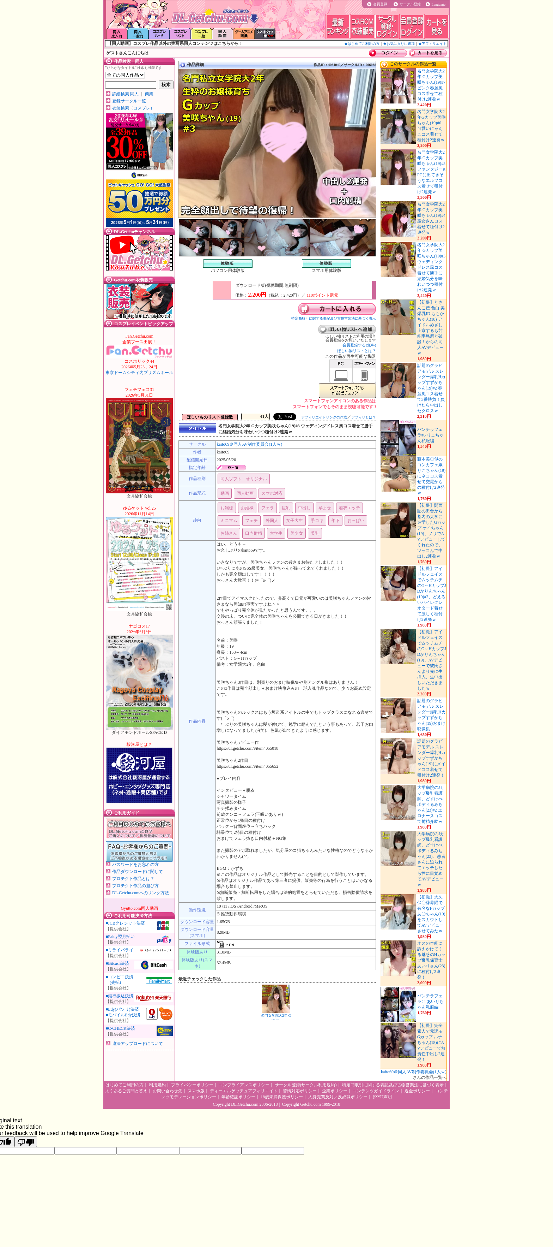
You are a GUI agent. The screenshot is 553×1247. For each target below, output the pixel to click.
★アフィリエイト (432, 44)
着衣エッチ (349, 507)
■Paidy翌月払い (120, 936)
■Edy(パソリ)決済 (122, 1009)
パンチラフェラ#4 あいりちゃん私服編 (430, 1001)
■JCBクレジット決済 (125, 923)
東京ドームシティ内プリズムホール (139, 367)
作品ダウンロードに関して (137, 871)
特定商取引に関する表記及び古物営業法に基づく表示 (333, 318)
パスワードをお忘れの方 (135, 864)
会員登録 (380, 4)
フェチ (251, 520)
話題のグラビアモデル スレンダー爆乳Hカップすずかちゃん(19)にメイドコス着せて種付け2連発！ (431, 758)
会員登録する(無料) (359, 345)
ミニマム (228, 520)
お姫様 (247, 507)
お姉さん (228, 533)
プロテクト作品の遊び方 (135, 885)
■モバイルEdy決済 (122, 1015)
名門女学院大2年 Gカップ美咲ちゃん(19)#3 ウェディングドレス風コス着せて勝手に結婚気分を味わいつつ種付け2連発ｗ (431, 267)
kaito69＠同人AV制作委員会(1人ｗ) (249, 444)
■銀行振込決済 (119, 995)
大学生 (276, 533)
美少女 (296, 533)
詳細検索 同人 (125, 93)
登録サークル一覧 (129, 101)
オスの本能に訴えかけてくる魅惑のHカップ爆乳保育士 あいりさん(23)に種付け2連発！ (431, 960)
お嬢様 (226, 507)
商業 (149, 93)
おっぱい (355, 520)
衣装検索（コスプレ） (133, 108)
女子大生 (294, 520)
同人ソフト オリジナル (243, 478)
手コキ (317, 520)
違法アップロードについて (137, 1043)
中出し (304, 507)
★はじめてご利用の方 (361, 44)
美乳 (315, 533)
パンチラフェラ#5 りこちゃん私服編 (430, 435)
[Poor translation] (25, 1141)
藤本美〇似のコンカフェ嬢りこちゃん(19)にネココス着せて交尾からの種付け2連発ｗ (431, 476)
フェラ (267, 507)
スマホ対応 (271, 493)
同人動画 (245, 493)
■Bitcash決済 (117, 963)
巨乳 (286, 507)
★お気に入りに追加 (399, 44)
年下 (335, 520)
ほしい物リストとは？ (356, 351)
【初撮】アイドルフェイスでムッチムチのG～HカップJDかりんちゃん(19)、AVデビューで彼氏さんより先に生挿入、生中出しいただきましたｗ (431, 660)
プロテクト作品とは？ (133, 878)
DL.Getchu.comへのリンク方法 (140, 892)
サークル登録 (410, 4)
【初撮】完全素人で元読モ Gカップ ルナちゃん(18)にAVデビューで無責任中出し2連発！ (431, 1042)
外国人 (272, 520)
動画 (224, 493)
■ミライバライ (119, 950)
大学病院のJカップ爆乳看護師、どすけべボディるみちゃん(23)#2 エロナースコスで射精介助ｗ (430, 804)
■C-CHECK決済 (120, 1028)
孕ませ (324, 507)
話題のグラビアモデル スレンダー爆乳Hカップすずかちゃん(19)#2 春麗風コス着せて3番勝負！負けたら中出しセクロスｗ (431, 388)
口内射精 (253, 533)
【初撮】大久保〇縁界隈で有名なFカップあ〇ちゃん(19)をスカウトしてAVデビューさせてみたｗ (431, 914)
